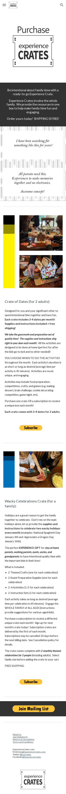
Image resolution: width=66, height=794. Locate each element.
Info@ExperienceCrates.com (32, 751)
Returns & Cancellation (23, 739)
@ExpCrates (25, 754)
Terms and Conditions (23, 742)
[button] (4, 5)
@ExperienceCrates (31, 757)
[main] (33, 104)
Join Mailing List (20, 737)
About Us (17, 734)
